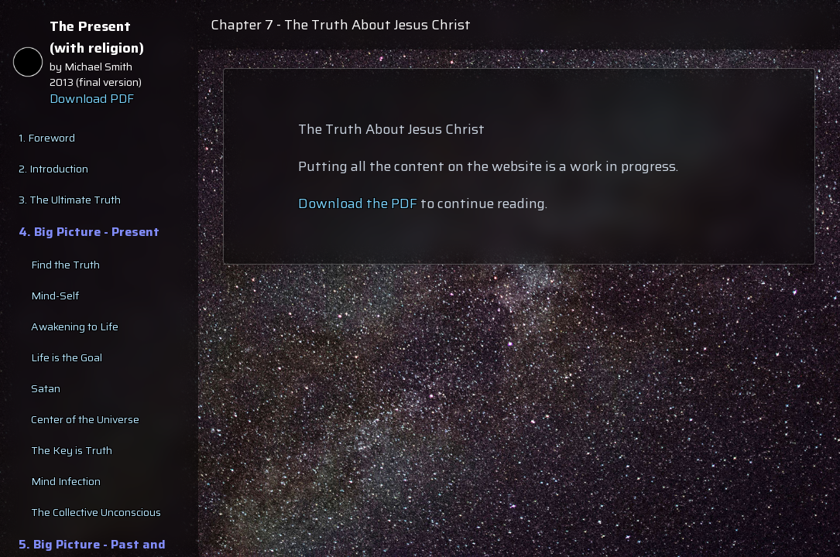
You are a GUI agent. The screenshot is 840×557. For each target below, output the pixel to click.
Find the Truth (65, 264)
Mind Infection (66, 481)
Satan (45, 388)
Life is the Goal (66, 357)
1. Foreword (47, 137)
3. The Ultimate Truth (70, 199)
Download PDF (92, 99)
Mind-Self (55, 295)
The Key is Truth (71, 450)
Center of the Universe (85, 419)
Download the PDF (357, 203)
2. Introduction (53, 168)
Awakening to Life (74, 326)
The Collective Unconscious (96, 512)
